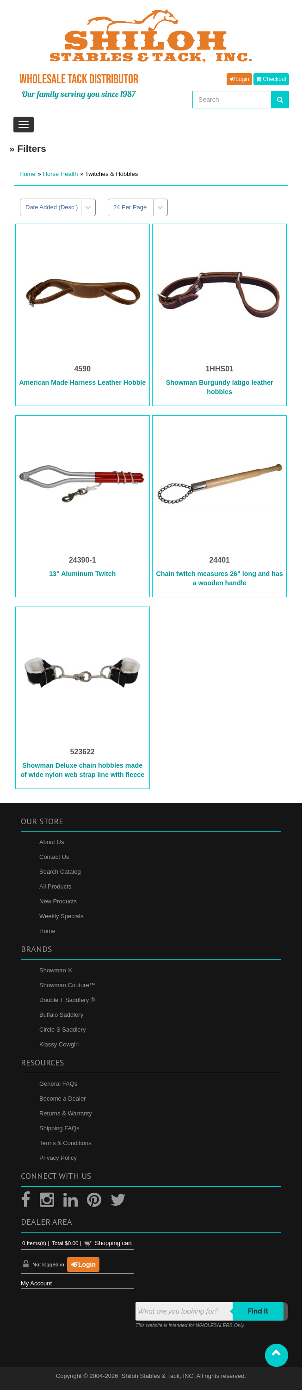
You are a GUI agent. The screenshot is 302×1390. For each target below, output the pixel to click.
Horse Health (60, 173)
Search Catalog (60, 871)
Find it (258, 1311)
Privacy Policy (58, 1157)
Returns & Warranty (65, 1113)
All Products (55, 886)
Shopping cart (113, 1243)
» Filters (27, 148)
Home (27, 173)
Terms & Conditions (65, 1143)
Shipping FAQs (59, 1128)
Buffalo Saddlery (61, 1014)
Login (239, 79)
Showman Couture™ (67, 985)
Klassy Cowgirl (59, 1044)
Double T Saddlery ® (67, 999)
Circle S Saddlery (62, 1029)
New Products (58, 901)
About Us (51, 842)
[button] (276, 1355)
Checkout (271, 79)
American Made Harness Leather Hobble (82, 382)
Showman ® (55, 970)
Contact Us (54, 856)
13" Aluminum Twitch (82, 573)
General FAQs (58, 1083)
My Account (36, 1283)
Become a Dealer (62, 1098)
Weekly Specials (61, 916)
